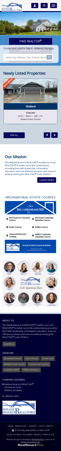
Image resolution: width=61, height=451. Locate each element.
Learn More (46, 179)
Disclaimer (27, 434)
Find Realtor (30, 41)
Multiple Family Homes (14, 364)
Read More (9, 344)
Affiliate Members (31, 369)
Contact (32, 426)
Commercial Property (39, 364)
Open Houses (31, 358)
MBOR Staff (20, 426)
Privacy (37, 434)
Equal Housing (14, 434)
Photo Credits (46, 426)
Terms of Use (48, 434)
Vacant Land (47, 358)
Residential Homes (12, 358)
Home (10, 426)
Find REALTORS (11, 369)
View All (14, 135)
